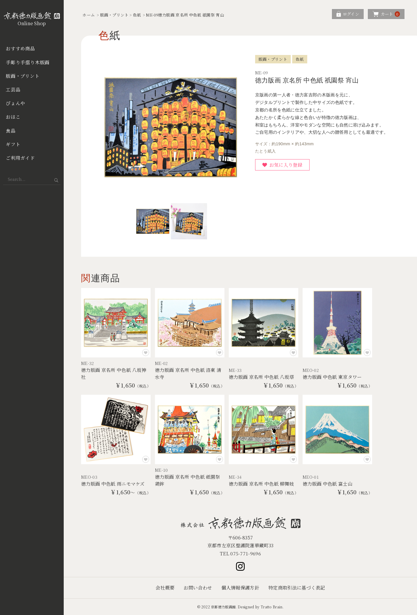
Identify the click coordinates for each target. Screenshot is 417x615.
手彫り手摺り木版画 (28, 62)
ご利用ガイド (20, 158)
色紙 (137, 15)
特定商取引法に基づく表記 (296, 587)
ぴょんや (15, 103)
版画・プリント (23, 76)
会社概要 (165, 587)
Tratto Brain (272, 606)
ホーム (89, 15)
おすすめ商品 (20, 48)
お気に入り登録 (285, 164)
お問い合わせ (198, 587)
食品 (11, 130)
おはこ (13, 116)
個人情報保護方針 (240, 587)
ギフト (13, 144)
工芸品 (13, 89)
